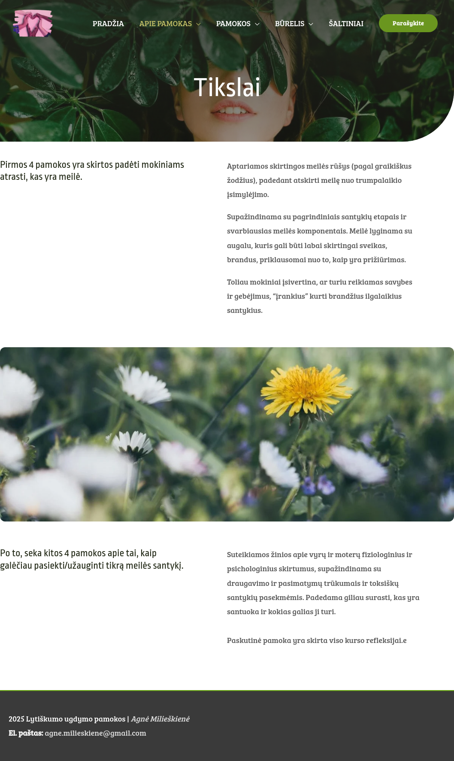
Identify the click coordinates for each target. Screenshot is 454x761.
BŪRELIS (289, 23)
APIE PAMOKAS (165, 23)
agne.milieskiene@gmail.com (95, 733)
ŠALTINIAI (346, 23)
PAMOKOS (233, 23)
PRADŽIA (108, 23)
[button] (408, 23)
